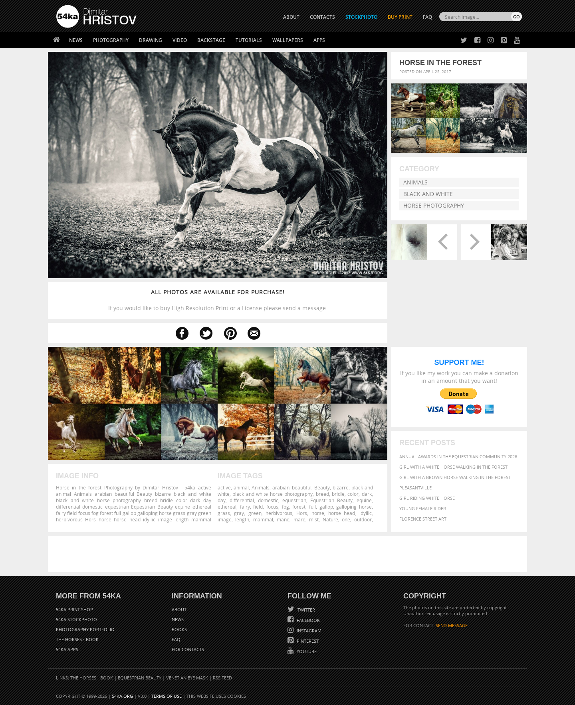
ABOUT (291, 17)
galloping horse (354, 506)
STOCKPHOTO (361, 17)
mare (299, 519)
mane (283, 519)
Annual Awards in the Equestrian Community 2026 (458, 456)
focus (272, 506)
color (353, 494)
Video (179, 40)
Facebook (307, 620)
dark (367, 494)
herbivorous (279, 513)
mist (314, 519)
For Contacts (188, 649)
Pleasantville (415, 488)
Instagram (308, 631)
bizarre (341, 487)
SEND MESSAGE (452, 625)
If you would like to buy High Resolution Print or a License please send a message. (217, 300)
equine (364, 500)
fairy (245, 506)
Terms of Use (166, 696)
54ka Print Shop (74, 609)
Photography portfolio (85, 629)
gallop (326, 506)
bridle (338, 494)
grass (224, 513)
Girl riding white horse (427, 498)
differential (242, 500)
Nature (330, 519)
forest (298, 506)
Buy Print (400, 17)
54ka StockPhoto (76, 619)
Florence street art (422, 519)
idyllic (365, 513)
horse (317, 513)
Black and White (428, 194)
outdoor (363, 519)
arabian (280, 487)
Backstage (211, 40)
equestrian (294, 500)
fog (285, 506)
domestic (268, 500)
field (258, 506)
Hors (301, 513)
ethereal (227, 506)
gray (239, 513)
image (225, 519)
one (346, 519)
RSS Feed (222, 678)
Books (179, 629)
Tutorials (249, 40)
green (255, 513)
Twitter (305, 610)
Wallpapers (287, 40)
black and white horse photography (272, 494)
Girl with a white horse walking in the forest (453, 467)
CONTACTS (322, 17)
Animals (415, 182)
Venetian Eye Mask (187, 678)
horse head (341, 513)
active (224, 487)
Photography (111, 40)
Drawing (150, 40)
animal (241, 487)
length (242, 519)
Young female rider (422, 508)
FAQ (427, 17)
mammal (263, 519)
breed (322, 494)
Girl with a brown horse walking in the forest (455, 477)
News (76, 40)
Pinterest (307, 641)
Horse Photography (433, 205)
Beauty (322, 487)
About (179, 609)
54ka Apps (67, 649)
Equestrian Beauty (331, 500)
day (222, 500)
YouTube (306, 651)
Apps (319, 40)
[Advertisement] (289, 554)
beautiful (301, 487)
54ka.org (122, 696)
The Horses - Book (77, 639)
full (312, 506)
